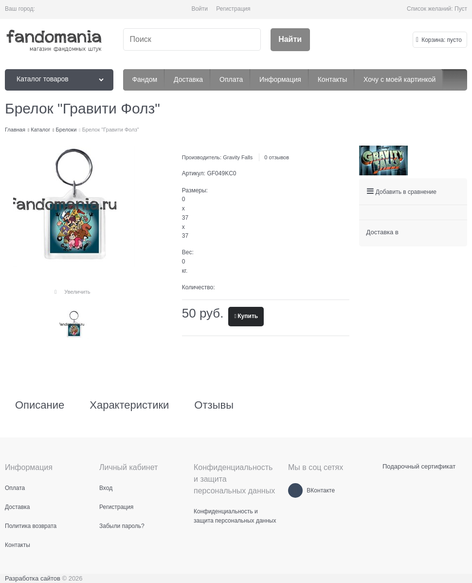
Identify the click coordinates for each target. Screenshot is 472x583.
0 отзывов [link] (276, 157)
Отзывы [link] (214, 405)
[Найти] (290, 39)
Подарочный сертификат (418, 466)
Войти (199, 8)
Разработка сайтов (32, 578)
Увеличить (77, 292)
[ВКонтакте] (295, 490)
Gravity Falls (238, 157)
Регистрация (233, 8)
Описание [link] (39, 405)
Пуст (460, 8)
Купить (247, 316)
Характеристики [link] (129, 405)
